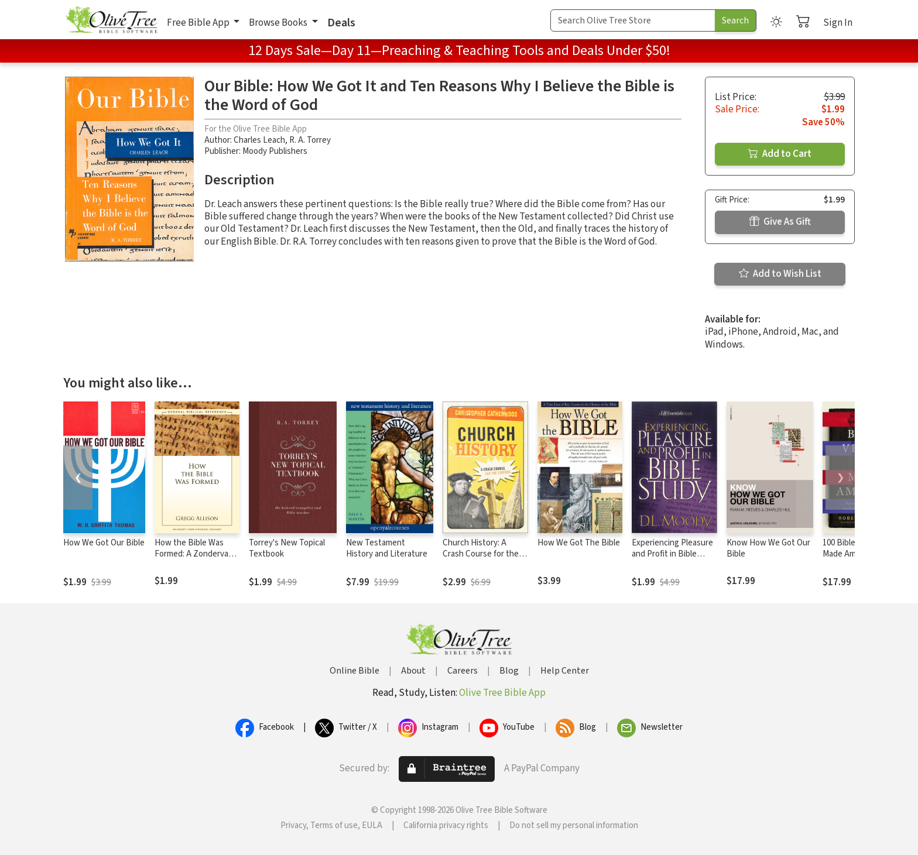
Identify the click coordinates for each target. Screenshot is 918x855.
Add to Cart (779, 154)
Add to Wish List (780, 274)
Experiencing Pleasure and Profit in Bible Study (672, 554)
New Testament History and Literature (386, 548)
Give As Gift (780, 222)
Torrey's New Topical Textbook (287, 548)
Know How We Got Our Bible (768, 548)
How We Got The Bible (578, 543)
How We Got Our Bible (104, 543)
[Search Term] (632, 20)
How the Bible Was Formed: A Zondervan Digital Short (194, 554)
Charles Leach (259, 140)
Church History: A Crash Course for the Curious (481, 554)
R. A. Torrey (310, 140)
